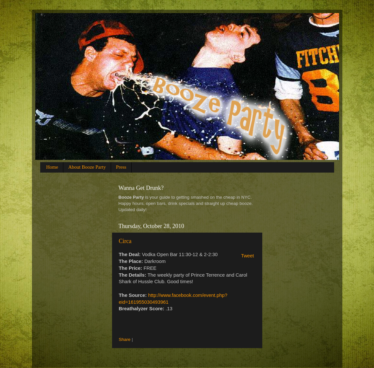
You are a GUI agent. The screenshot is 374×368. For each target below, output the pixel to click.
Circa (125, 241)
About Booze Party (87, 167)
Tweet (247, 255)
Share (125, 339)
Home (52, 167)
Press (121, 167)
